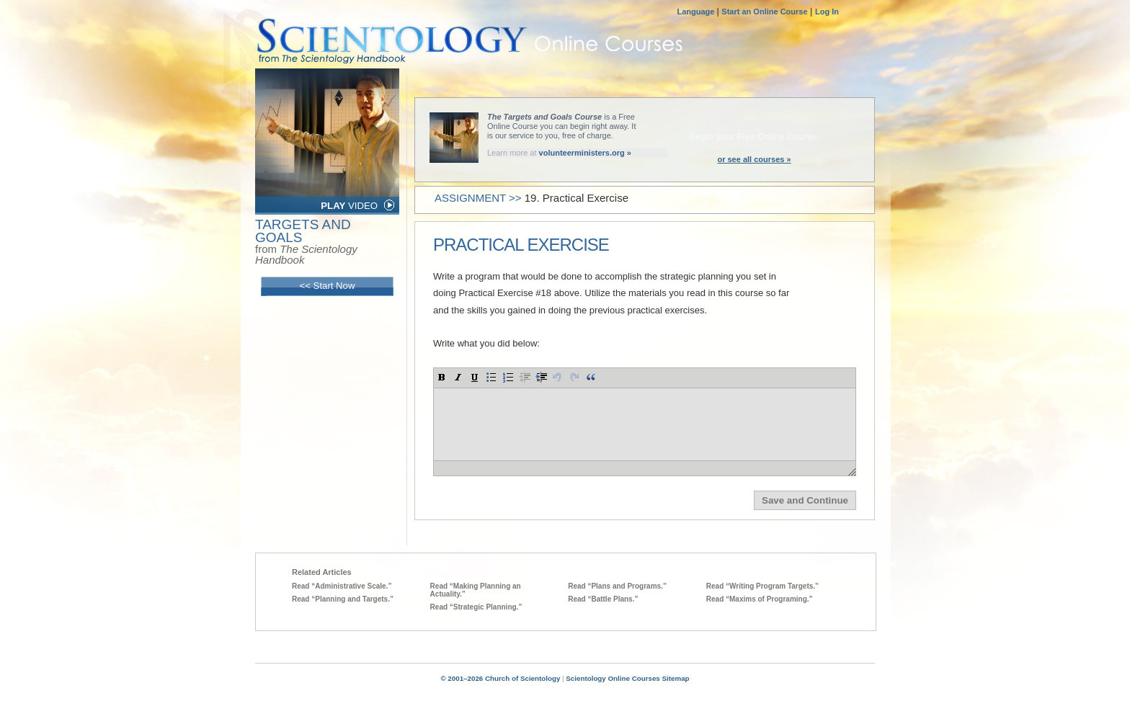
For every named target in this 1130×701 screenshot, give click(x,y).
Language (696, 11)
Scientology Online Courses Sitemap (627, 678)
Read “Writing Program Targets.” (762, 586)
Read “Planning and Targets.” (342, 599)
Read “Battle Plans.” (603, 599)
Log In (827, 11)
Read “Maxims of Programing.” (759, 599)
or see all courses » (754, 159)
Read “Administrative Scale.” (341, 586)
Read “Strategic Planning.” (476, 607)
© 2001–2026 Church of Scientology (500, 678)
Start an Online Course (764, 11)
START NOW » (754, 125)
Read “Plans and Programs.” (617, 586)
